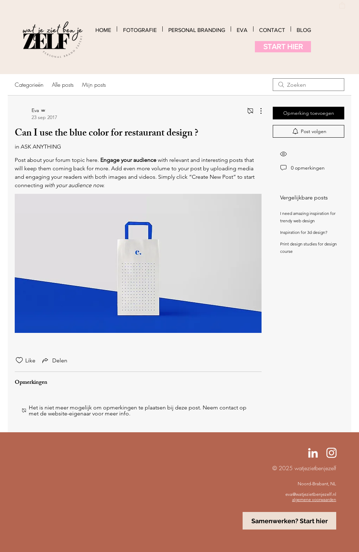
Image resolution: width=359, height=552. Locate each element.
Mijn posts (94, 84)
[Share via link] (54, 360)
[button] (342, 5)
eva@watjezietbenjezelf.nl (310, 494)
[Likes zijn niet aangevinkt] (19, 360)
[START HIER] (283, 46)
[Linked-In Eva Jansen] (313, 453)
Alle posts (63, 84)
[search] (308, 84)
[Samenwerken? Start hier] (289, 521)
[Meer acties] (257, 111)
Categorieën (29, 84)
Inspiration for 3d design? (303, 232)
